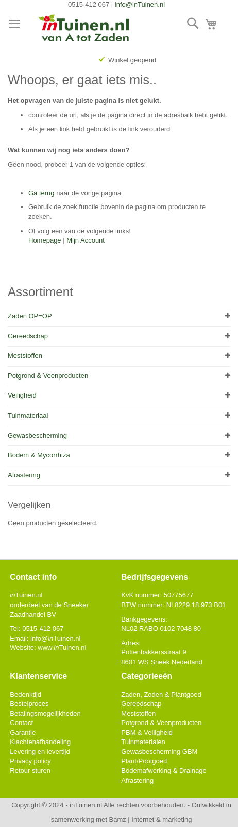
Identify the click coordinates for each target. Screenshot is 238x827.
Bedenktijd (25, 694)
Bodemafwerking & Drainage (163, 770)
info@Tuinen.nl (55, 638)
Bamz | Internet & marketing (150, 819)
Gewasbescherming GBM (159, 751)
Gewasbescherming (37, 435)
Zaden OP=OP (30, 316)
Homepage (44, 240)
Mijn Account (85, 240)
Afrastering (24, 475)
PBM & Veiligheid (147, 732)
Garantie (23, 732)
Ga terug (41, 193)
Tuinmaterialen (143, 742)
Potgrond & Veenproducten (48, 376)
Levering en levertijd (40, 751)
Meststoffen (25, 355)
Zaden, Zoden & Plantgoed (161, 694)
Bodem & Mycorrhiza (39, 455)
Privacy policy (30, 761)
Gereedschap (28, 336)
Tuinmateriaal (28, 415)
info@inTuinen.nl (140, 4)
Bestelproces (29, 704)
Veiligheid (22, 395)
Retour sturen (30, 770)
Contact (21, 723)
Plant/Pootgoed (144, 761)
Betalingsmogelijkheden (45, 713)
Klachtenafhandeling (40, 742)
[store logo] (84, 28)
